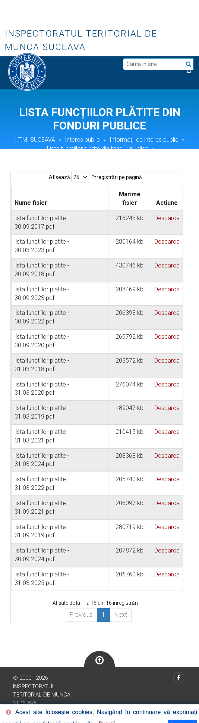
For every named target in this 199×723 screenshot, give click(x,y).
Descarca (167, 218)
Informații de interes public (144, 139)
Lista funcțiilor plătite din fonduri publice (98, 148)
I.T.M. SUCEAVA (35, 139)
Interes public (82, 139)
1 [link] (103, 614)
